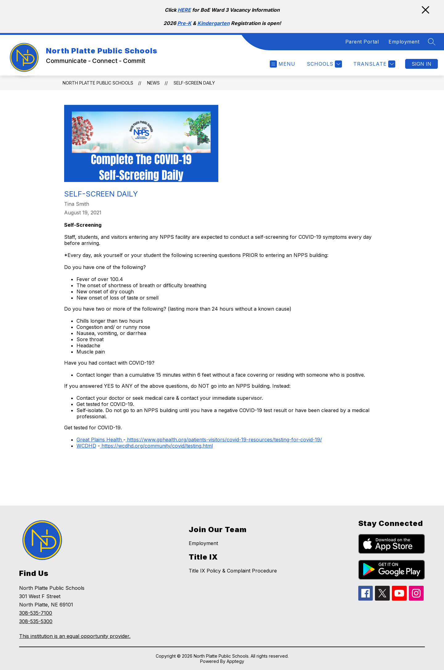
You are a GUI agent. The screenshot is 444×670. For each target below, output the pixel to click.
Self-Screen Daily (194, 82)
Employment (403, 42)
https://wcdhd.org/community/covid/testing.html (156, 446)
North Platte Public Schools (98, 82)
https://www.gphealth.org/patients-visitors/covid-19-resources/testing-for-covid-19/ (223, 439)
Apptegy (235, 661)
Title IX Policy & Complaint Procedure (233, 571)
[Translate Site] (373, 64)
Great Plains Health (99, 439)
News (153, 82)
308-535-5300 (35, 621)
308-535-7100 (35, 613)
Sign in (421, 64)
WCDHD (86, 446)
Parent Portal (362, 42)
